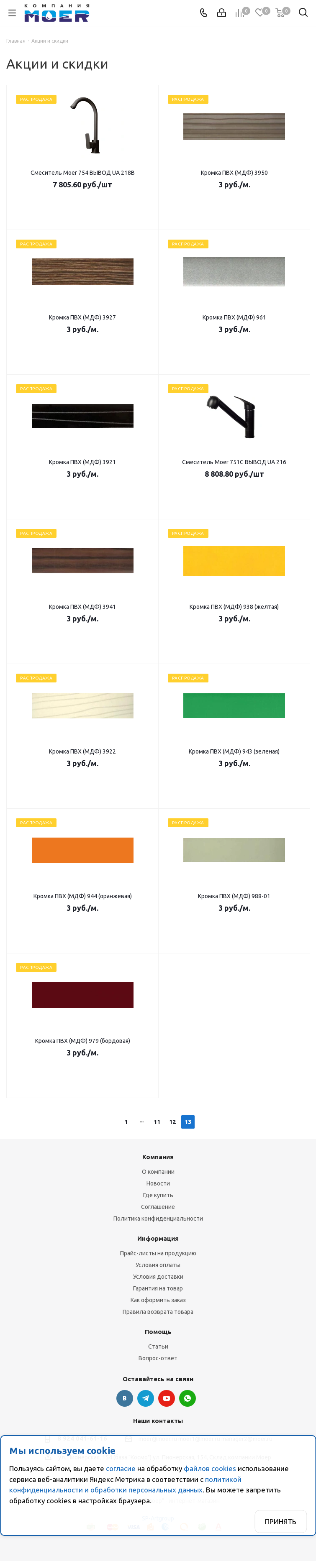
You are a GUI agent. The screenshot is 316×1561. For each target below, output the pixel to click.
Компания (158, 1156)
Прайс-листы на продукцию (158, 1253)
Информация (158, 1238)
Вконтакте (124, 1398)
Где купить (158, 1195)
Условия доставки (158, 1276)
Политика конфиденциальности (158, 1218)
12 (172, 1122)
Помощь (158, 1331)
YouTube (166, 1398)
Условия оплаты (158, 1265)
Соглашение (158, 1206)
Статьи (158, 1346)
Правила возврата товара (158, 1311)
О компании (158, 1171)
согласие (121, 1468)
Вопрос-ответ (158, 1358)
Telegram (145, 1398)
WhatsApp (187, 1398)
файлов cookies (210, 1468)
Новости (158, 1183)
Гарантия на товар (158, 1288)
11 (157, 1122)
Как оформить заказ (158, 1300)
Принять (280, 1521)
